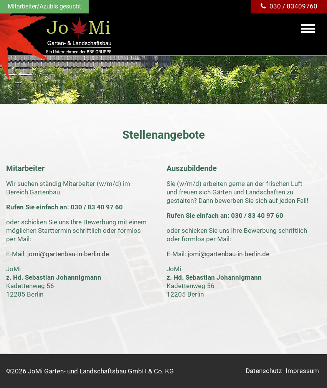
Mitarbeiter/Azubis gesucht (44, 6)
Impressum (302, 371)
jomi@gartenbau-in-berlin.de (68, 254)
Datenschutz (264, 371)
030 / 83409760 (293, 6)
